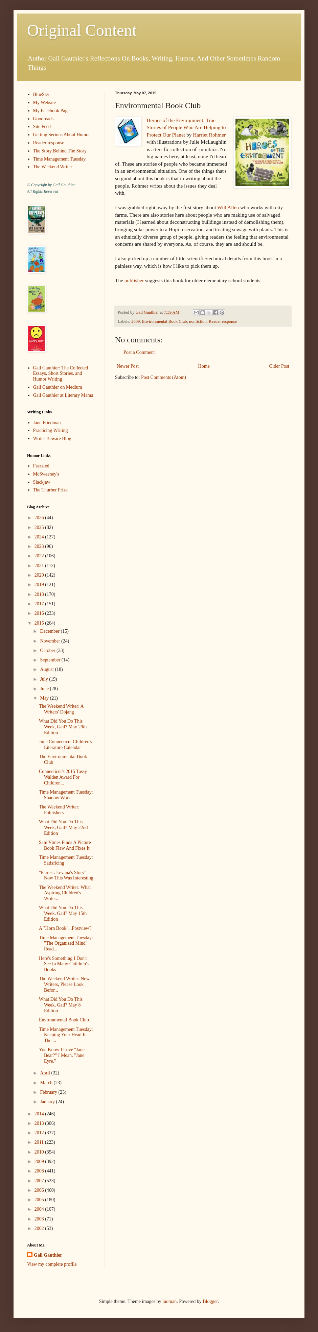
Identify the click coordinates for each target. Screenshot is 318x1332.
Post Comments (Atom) (163, 377)
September (50, 659)
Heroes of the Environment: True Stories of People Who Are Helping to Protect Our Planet (186, 127)
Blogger (210, 1301)
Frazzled (41, 465)
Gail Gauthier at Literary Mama (63, 395)
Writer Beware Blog (52, 438)
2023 (40, 546)
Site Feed (42, 126)
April (45, 1072)
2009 (135, 321)
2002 (40, 1228)
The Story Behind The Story (60, 150)
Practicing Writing (50, 430)
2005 (40, 1199)
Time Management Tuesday (59, 159)
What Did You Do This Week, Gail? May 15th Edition (63, 913)
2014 (40, 1113)
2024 (40, 536)
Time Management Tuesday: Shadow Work (66, 795)
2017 (40, 603)
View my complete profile (52, 1264)
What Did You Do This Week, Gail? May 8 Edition (61, 1005)
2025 (40, 527)
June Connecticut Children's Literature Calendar (65, 744)
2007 (40, 1180)
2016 (40, 613)
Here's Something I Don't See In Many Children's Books (64, 964)
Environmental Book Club (164, 321)
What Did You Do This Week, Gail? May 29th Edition (63, 727)
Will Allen (228, 207)
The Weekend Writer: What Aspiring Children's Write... (65, 893)
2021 (40, 565)
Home (204, 366)
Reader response (223, 321)
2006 (40, 1190)
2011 (40, 1142)
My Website (44, 102)
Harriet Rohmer (209, 135)
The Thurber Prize (50, 489)
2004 (40, 1209)
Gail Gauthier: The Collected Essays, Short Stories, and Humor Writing (60, 373)
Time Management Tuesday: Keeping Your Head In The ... (66, 1035)
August (47, 669)
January (48, 1101)
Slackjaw (41, 482)
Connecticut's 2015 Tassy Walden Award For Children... (63, 777)
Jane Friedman (47, 422)
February (49, 1092)
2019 (40, 584)
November (50, 641)
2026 (40, 517)
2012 (40, 1132)
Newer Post (128, 366)
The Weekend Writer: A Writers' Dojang (61, 709)
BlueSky (41, 94)
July (44, 679)
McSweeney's (46, 474)
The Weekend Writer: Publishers (59, 809)
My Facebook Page (51, 110)
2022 (40, 555)
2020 (40, 575)
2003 (40, 1218)
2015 (40, 623)
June (45, 688)
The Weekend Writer (52, 166)
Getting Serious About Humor (61, 134)
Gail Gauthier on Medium (57, 387)
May (45, 698)
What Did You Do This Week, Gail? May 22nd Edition (63, 827)
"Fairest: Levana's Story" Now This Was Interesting (66, 875)
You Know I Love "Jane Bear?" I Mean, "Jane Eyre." (62, 1055)
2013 (40, 1123)
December (50, 631)
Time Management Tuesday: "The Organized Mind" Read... (66, 943)
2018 (40, 594)
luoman (169, 1301)
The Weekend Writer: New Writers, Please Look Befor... (64, 984)
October (48, 650)
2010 (40, 1152)
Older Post (279, 366)
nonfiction (198, 321)
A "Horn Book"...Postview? (65, 928)
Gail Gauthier (48, 1255)
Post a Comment (139, 352)
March (46, 1082)
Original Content (82, 30)
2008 (40, 1170)
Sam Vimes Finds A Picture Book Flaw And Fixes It (65, 845)
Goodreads (43, 118)
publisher (134, 280)
